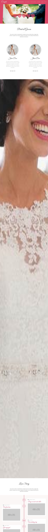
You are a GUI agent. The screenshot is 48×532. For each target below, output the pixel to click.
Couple (4, 2)
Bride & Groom (21, 2)
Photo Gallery (33, 2)
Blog (42, 2)
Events (38, 2)
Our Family (27, 2)
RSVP (46, 2)
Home (15, 2)
